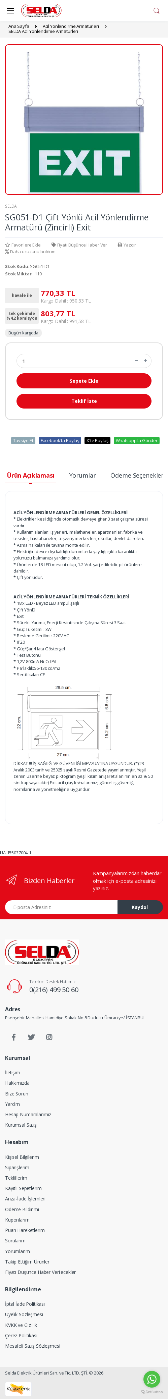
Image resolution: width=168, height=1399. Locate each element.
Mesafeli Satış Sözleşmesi (32, 1346)
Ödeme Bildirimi (22, 1209)
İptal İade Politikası (25, 1304)
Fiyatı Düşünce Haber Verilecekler (40, 1272)
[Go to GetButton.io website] (152, 1392)
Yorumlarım (17, 1251)
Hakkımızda (17, 1083)
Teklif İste (84, 401)
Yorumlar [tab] (82, 475)
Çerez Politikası (21, 1335)
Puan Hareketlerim (25, 1230)
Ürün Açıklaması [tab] (31, 475)
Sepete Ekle (84, 381)
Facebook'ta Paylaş (60, 440)
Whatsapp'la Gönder (137, 440)
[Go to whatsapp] (151, 1379)
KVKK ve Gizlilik (21, 1325)
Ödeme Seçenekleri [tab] (137, 475)
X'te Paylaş (97, 440)
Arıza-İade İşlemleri (25, 1198)
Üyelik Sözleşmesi (24, 1314)
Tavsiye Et (23, 440)
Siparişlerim (17, 1167)
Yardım (12, 1104)
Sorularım (15, 1240)
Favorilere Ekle (23, 245)
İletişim (12, 1072)
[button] (156, 10)
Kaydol (140, 907)
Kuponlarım (17, 1220)
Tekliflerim (16, 1178)
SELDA (11, 206)
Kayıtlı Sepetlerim (23, 1188)
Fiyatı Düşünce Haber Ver (79, 245)
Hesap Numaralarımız (28, 1114)
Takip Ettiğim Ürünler (27, 1261)
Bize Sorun (16, 1093)
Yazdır (127, 245)
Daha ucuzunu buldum (30, 252)
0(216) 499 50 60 (53, 989)
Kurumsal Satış (21, 1125)
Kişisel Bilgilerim (22, 1157)
